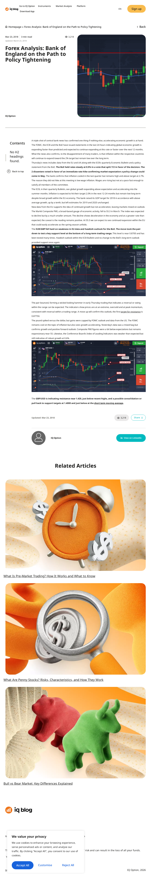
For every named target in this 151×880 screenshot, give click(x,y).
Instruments (45, 6)
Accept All (45, 865)
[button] (131, 438)
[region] (45, 848)
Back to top (18, 171)
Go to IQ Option (27, 6)
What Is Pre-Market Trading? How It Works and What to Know (49, 576)
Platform (81, 6)
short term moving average (108, 403)
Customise (29, 857)
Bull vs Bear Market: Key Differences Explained (38, 783)
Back (141, 27)
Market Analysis (65, 6)
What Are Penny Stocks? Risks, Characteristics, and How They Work (53, 680)
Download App (27, 11)
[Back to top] (9, 171)
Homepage (14, 26)
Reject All (62, 857)
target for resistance (131, 311)
